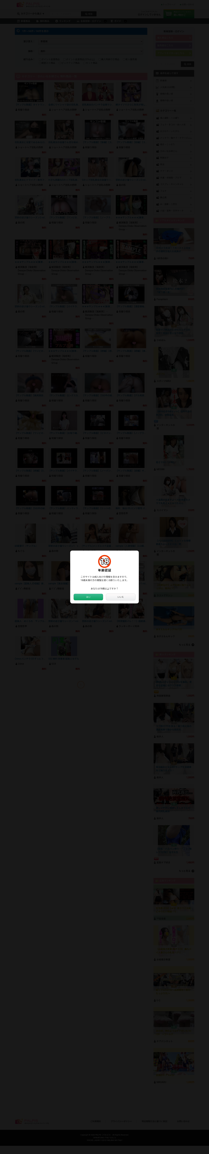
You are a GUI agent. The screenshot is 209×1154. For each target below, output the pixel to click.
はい (88, 597)
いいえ (120, 597)
